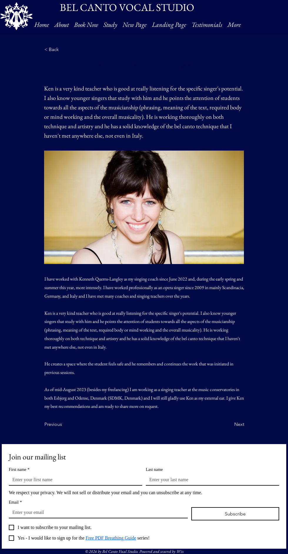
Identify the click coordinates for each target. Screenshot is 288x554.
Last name (154, 469)
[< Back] (63, 49)
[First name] (74, 479)
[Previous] (63, 424)
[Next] (229, 424)
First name (19, 469)
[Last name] (211, 479)
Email (15, 502)
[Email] (96, 512)
